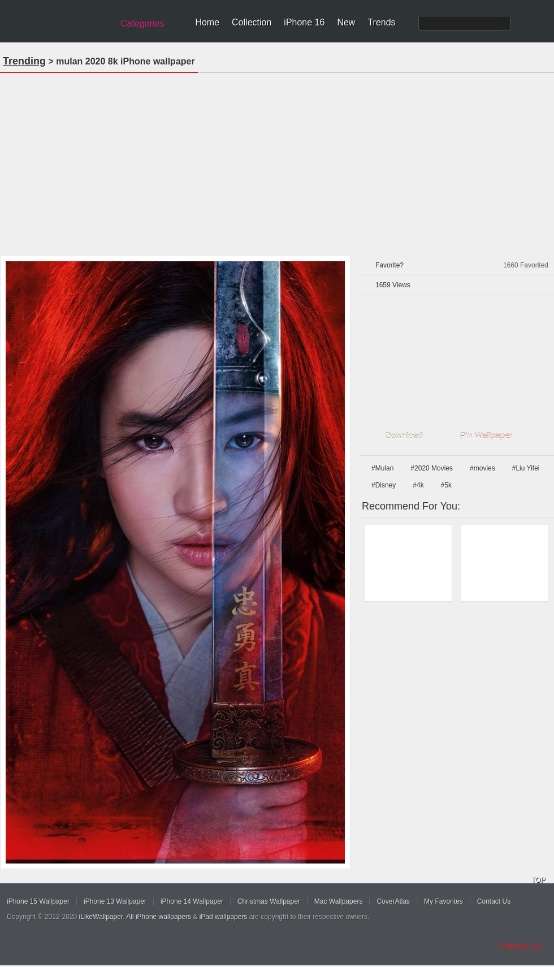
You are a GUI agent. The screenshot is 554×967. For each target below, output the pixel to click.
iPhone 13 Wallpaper (115, 901)
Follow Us (520, 946)
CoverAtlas (393, 901)
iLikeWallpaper (101, 917)
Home (207, 22)
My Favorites (443, 901)
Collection (251, 22)
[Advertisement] (277, 160)
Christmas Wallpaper (268, 901)
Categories (142, 23)
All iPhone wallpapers (158, 917)
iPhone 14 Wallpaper (192, 901)
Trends (381, 22)
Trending (24, 61)
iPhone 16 (304, 22)
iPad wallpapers (224, 917)
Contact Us (493, 901)
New (346, 22)
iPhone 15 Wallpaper (38, 901)
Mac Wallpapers (338, 901)
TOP (538, 880)
